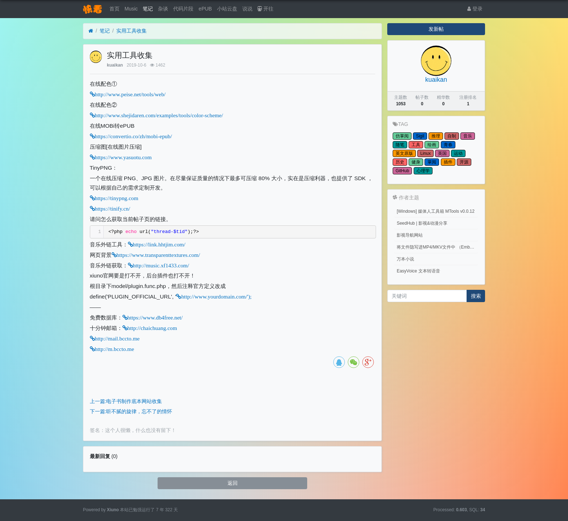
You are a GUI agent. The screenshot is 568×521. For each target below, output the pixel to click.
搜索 (476, 296)
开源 (464, 162)
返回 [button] (232, 483)
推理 (435, 136)
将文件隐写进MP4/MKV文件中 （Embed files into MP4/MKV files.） (437, 247)
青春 (448, 144)
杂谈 (163, 9)
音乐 (467, 136)
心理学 (423, 170)
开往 (265, 9)
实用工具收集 (131, 31)
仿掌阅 (402, 136)
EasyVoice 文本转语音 (418, 271)
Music (131, 9)
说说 (247, 9)
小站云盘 (227, 9)
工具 (416, 144)
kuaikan (115, 65)
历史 (400, 162)
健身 (416, 162)
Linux (425, 153)
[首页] (90, 31)
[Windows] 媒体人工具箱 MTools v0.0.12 (436, 211)
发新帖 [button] (436, 29)
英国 (442, 153)
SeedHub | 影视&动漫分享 (422, 223)
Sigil (420, 136)
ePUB (205, 9)
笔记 (148, 9)
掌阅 (431, 162)
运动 (458, 153)
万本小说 (405, 259)
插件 (448, 162)
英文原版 (404, 153)
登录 (475, 9)
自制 (451, 136)
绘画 (431, 144)
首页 (114, 9)
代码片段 (183, 9)
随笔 (400, 144)
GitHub (402, 170)
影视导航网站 (410, 235)
